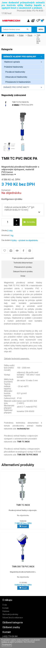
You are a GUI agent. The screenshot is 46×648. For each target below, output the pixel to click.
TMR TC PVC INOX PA (20, 102)
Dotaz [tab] (23, 276)
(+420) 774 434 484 (10, 636)
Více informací (29, 642)
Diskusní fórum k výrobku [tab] (23, 271)
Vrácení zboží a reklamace (12, 618)
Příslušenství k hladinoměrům (18, 82)
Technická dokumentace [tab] (23, 263)
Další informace (8, 174)
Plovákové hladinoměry (15, 72)
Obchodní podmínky (10, 614)
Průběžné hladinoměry (24, 67)
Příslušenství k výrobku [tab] (23, 267)
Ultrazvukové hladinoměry (16, 77)
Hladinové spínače (24, 61)
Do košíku (29, 222)
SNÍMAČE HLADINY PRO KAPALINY (23, 56)
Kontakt (5, 608)
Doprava (5, 611)
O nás (4, 605)
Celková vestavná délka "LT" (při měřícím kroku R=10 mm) (19, 208)
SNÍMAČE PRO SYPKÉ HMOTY (23, 87)
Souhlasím (6, 645)
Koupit (23, 526)
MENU (40, 29)
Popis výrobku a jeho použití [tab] (23, 258)
